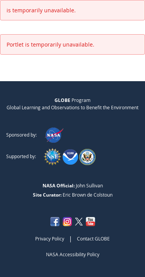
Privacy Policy (49, 238)
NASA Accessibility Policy (72, 254)
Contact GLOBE (93, 238)
